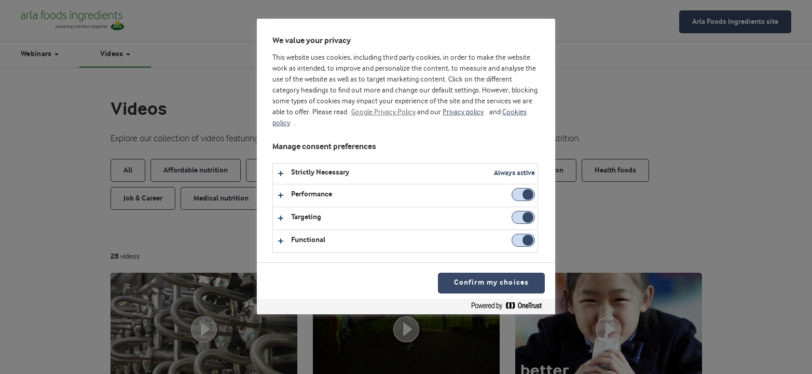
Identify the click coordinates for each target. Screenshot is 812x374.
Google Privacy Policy (383, 112)
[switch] (523, 194)
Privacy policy (463, 112)
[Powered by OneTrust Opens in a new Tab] (510, 307)
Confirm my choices (491, 283)
